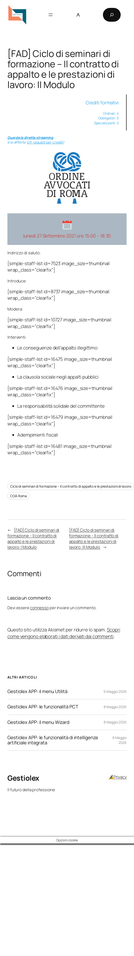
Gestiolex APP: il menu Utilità (37, 691)
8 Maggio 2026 (115, 706)
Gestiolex (23, 778)
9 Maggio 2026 (115, 691)
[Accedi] (78, 15)
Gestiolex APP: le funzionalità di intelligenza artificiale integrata (52, 740)
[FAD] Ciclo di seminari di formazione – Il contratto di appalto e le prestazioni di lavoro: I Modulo (33, 538)
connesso (39, 607)
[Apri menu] (51, 15)
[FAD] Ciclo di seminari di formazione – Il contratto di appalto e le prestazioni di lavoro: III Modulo (93, 538)
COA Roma (18, 496)
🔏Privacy (118, 777)
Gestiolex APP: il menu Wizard (38, 722)
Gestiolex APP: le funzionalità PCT (42, 706)
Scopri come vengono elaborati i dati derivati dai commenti (63, 632)
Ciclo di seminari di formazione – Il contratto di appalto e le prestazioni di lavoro (70, 486)
